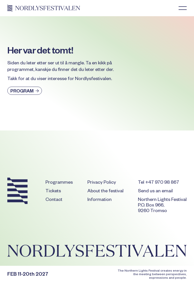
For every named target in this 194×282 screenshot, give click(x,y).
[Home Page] (43, 8)
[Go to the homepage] (17, 192)
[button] (183, 8)
